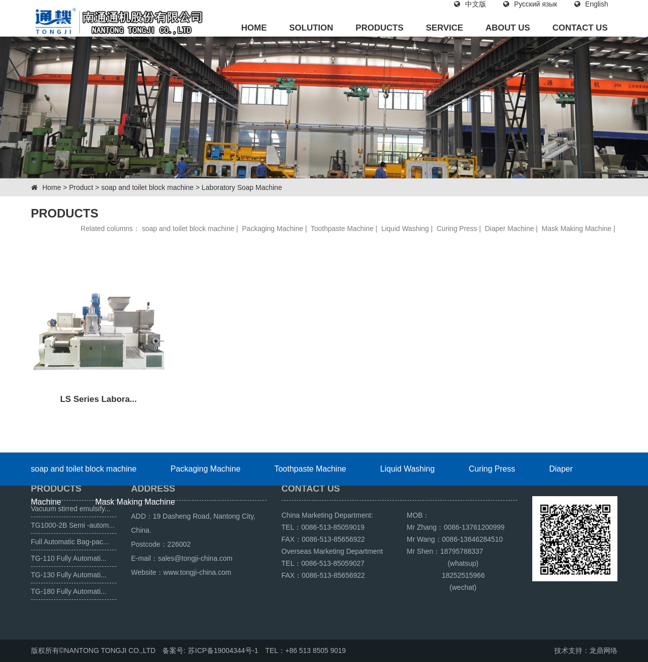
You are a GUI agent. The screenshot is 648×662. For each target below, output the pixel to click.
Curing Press (457, 229)
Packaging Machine (272, 229)
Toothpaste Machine (342, 229)
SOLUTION (311, 28)
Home (51, 187)
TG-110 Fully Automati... (69, 558)
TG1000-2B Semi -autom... (73, 525)
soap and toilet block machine (147, 187)
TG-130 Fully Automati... (69, 575)
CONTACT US (579, 28)
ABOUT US (508, 28)
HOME (254, 28)
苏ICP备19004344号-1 (223, 650)
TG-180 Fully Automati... (69, 591)
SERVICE (444, 28)
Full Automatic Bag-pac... (70, 542)
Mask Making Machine (576, 229)
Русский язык (530, 4)
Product (81, 187)
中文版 (470, 4)
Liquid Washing (405, 229)
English (591, 4)
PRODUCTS (379, 28)
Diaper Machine (509, 229)
